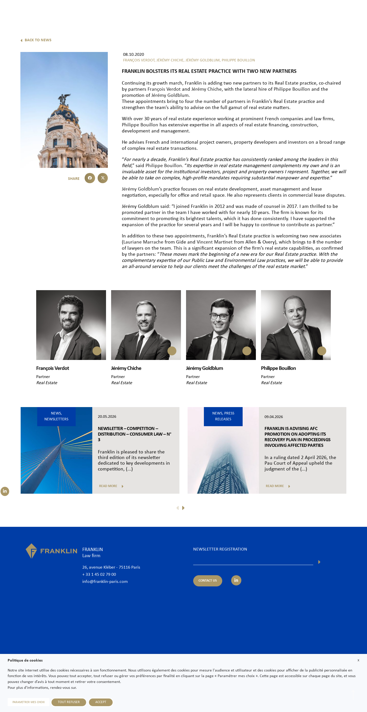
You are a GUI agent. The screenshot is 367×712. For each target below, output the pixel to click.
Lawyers (209, 12)
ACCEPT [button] (100, 702)
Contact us (350, 12)
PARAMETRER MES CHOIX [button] (28, 702)
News (308, 12)
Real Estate (46, 383)
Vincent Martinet (215, 242)
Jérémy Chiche (206, 89)
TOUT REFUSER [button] (69, 702)
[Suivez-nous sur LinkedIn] (5, 491)
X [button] (358, 660)
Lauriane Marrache (143, 242)
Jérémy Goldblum (170, 95)
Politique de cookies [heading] (25, 661)
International (285, 12)
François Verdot (164, 89)
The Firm (186, 12)
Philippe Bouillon (292, 89)
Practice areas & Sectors (245, 12)
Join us (327, 12)
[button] (90, 178)
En (354, 25)
